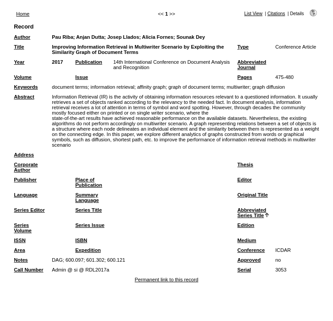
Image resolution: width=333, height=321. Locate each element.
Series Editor (29, 210)
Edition (245, 225)
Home (22, 13)
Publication (88, 62)
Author (22, 37)
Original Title (252, 195)
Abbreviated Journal (251, 64)
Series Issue (89, 225)
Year (19, 62)
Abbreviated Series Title (251, 212)
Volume (23, 77)
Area (19, 250)
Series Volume (23, 227)
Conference (251, 250)
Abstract (24, 96)
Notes (21, 260)
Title (19, 46)
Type (243, 46)
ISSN (19, 240)
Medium (246, 240)
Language (25, 195)
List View (253, 13)
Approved (249, 260)
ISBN (81, 240)
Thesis (245, 164)
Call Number (28, 269)
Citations (276, 13)
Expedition (88, 250)
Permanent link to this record (166, 279)
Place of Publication (88, 182)
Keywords (25, 87)
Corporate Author (25, 167)
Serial (244, 269)
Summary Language (87, 197)
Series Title (88, 210)
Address (24, 154)
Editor (244, 179)
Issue (81, 77)
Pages (244, 77)
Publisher (25, 179)
